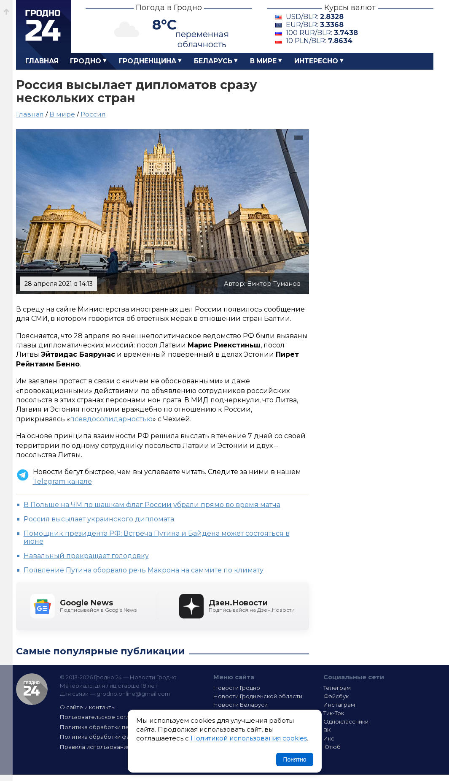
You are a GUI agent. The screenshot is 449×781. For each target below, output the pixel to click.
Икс (328, 738)
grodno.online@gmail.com (133, 693)
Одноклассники (345, 721)
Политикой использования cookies (249, 738)
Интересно (316, 61)
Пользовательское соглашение (106, 716)
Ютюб (332, 746)
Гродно (85, 61)
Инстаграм (339, 704)
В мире (263, 61)
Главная (42, 61)
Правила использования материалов (113, 746)
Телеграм (337, 687)
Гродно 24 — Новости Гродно (32, 689)
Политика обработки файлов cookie (112, 736)
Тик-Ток (333, 713)
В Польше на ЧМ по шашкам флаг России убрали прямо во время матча (152, 505)
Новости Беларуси (240, 704)
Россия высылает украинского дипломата (99, 519)
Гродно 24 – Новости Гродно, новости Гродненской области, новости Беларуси (43, 26)
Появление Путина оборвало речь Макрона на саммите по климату (143, 570)
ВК (327, 730)
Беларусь (213, 61)
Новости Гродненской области (257, 696)
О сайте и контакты (88, 707)
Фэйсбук (336, 696)
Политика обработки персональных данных (123, 727)
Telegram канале (62, 481)
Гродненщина (147, 61)
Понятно (294, 759)
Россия (93, 114)
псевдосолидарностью (111, 419)
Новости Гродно (236, 687)
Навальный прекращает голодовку (86, 556)
